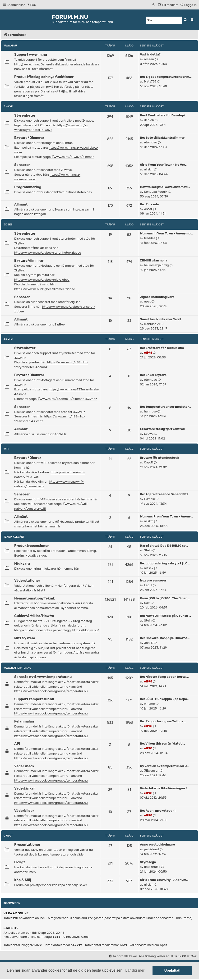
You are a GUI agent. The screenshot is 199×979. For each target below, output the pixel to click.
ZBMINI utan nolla (153, 260)
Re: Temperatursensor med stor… (165, 406)
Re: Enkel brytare (153, 375)
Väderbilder (24, 811)
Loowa (148, 433)
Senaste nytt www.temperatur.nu (43, 677)
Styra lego (148, 862)
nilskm (148, 169)
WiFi (6, 449)
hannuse (150, 411)
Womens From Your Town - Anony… (166, 516)
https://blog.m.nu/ (85, 630)
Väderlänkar (24, 788)
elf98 (148, 352)
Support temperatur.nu (34, 699)
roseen (149, 59)
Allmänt (21, 204)
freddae (149, 238)
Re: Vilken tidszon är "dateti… (162, 743)
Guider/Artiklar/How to (34, 616)
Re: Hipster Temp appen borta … (164, 676)
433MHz (8, 339)
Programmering (27, 187)
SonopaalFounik (155, 191)
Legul (148, 585)
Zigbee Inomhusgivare (157, 297)
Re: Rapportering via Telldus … (163, 721)
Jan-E (148, 643)
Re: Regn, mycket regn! (158, 810)
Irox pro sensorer (153, 580)
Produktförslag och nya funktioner (44, 77)
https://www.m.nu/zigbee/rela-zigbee (41, 279)
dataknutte (152, 867)
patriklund (151, 849)
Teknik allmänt (14, 536)
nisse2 (148, 568)
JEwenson (151, 770)
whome (149, 703)
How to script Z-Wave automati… (165, 187)
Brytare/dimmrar (29, 260)
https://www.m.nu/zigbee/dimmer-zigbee (44, 289)
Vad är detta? (150, 54)
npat (147, 301)
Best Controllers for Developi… (163, 115)
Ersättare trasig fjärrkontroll (162, 429)
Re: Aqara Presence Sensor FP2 (164, 494)
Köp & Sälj (22, 880)
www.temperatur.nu (17, 668)
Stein (148, 550)
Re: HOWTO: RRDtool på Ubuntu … (165, 616)
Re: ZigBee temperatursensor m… (165, 76)
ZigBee (8, 224)
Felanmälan (24, 721)
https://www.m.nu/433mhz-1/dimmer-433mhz (63, 399)
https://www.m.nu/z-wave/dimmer (68, 157)
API (17, 743)
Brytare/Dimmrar (29, 138)
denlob (149, 120)
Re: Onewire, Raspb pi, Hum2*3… (165, 638)
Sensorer (22, 165)
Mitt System (24, 638)
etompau (150, 142)
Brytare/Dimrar (27, 458)
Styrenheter (25, 115)
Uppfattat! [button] (172, 970)
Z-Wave (8, 106)
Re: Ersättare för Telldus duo (162, 348)
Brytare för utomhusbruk (159, 457)
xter (147, 602)
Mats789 (150, 81)
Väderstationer (27, 580)
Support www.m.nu (30, 54)
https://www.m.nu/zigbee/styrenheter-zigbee (47, 252)
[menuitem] (31, 4)
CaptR (148, 462)
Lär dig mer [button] (134, 970)
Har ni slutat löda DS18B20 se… (164, 545)
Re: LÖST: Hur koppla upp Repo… (164, 699)
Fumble (149, 499)
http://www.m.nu (26, 64)
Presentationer (27, 844)
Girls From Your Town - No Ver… (163, 164)
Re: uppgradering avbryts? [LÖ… (165, 563)
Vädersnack (24, 766)
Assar (148, 209)
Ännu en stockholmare (157, 844)
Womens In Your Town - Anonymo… (166, 233)
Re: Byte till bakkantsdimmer (162, 137)
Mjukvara (22, 563)
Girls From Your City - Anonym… (164, 880)
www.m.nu (10, 45)
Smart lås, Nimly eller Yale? (160, 319)
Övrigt (8, 835)
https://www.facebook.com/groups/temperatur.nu (51, 691)
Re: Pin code (149, 204)
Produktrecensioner (31, 546)
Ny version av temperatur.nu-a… (165, 766)
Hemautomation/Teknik (34, 598)
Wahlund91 (152, 324)
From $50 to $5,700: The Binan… (165, 598)
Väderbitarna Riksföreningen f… (164, 788)
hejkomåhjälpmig (156, 265)
